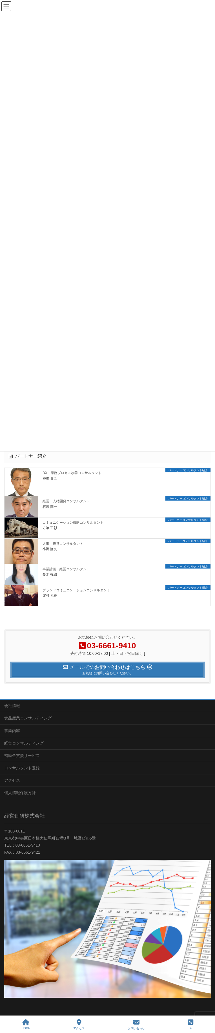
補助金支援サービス (22, 755)
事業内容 (12, 730)
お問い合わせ (136, 1024)
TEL (190, 1024)
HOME (26, 1024)
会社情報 (12, 705)
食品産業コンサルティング (28, 718)
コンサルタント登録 (22, 768)
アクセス (12, 780)
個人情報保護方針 (20, 792)
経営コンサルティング (24, 743)
